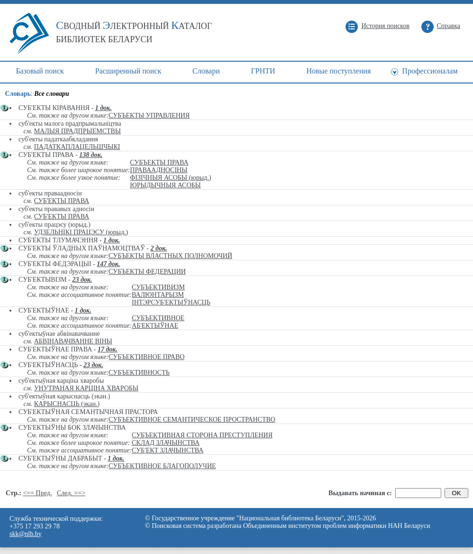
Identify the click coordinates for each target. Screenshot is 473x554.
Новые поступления (338, 71)
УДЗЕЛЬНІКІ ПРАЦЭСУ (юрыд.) (81, 232)
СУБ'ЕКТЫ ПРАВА (62, 200)
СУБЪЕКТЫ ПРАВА (159, 162)
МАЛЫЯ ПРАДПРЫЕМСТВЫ (77, 131)
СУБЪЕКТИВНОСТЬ (139, 372)
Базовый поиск (40, 71)
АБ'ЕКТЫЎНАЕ (155, 325)
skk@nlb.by (25, 533)
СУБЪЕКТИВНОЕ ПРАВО (146, 356)
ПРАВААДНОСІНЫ (158, 170)
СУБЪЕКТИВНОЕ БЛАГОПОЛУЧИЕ (162, 466)
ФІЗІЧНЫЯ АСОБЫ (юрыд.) (170, 177)
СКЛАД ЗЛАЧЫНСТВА (166, 442)
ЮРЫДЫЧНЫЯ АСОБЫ (165, 185)
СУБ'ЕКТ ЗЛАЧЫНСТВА (167, 450)
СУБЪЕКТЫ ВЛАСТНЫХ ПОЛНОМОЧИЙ (170, 255)
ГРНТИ (263, 71)
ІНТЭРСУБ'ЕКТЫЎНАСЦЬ (171, 302)
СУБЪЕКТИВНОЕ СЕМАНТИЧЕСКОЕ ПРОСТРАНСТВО (192, 419)
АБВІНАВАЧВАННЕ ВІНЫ (73, 341)
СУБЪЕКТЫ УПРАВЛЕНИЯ (149, 115)
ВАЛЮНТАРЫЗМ (158, 294)
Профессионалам (429, 71)
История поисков (385, 25)
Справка (448, 25)
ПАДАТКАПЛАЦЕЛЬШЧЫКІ (77, 146)
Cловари (206, 71)
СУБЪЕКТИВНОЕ (158, 318)
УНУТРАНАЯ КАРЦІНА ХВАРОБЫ (86, 388)
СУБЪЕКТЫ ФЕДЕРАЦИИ (147, 271)
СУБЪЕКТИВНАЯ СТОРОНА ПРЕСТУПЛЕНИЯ (202, 435)
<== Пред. (37, 493)
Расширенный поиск (128, 71)
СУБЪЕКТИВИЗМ (158, 287)
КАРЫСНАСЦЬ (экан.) (67, 403)
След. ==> (71, 493)
